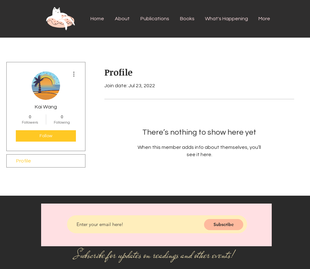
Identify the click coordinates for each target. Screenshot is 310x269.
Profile (23, 160)
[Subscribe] (223, 224)
